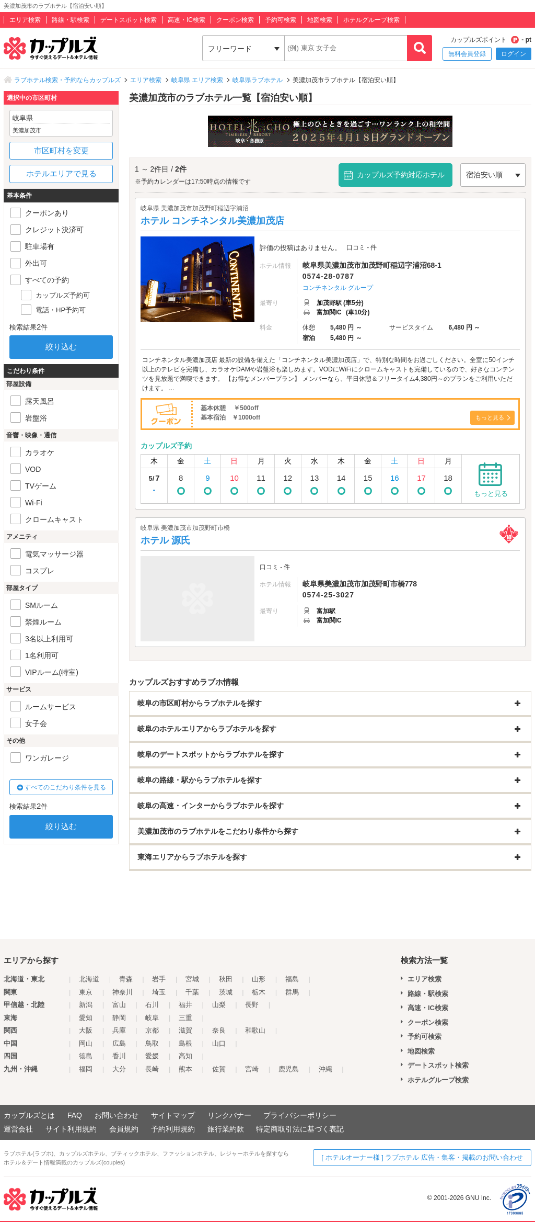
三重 (185, 1018)
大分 (119, 1069)
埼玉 (159, 992)
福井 (185, 1005)
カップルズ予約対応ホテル (401, 175)
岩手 (159, 979)
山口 (219, 1043)
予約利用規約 (173, 1129)
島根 (185, 1043)
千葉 (192, 992)
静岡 (119, 1018)
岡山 (85, 1043)
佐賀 (219, 1069)
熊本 (185, 1069)
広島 (119, 1043)
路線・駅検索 (70, 20)
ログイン (513, 54)
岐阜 (152, 1018)
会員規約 (123, 1129)
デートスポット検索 (128, 20)
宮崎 (252, 1069)
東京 (85, 992)
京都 (152, 1030)
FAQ (74, 1115)
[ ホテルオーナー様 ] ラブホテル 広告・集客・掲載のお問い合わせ (422, 1157)
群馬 (292, 992)
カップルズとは (29, 1115)
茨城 (225, 992)
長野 (252, 1005)
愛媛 (152, 1056)
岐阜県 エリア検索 (197, 80)
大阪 (85, 1030)
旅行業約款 (225, 1129)
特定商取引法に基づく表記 (300, 1129)
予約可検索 (280, 20)
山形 (258, 979)
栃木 (258, 992)
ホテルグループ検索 (371, 20)
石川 (152, 1005)
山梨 (219, 1005)
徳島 (85, 1056)
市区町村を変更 (61, 150)
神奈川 (122, 992)
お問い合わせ (116, 1115)
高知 (185, 1056)
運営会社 (18, 1129)
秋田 (225, 979)
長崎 (152, 1069)
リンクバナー (229, 1115)
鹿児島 (288, 1069)
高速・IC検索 (186, 20)
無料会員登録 (467, 54)
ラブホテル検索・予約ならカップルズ (67, 80)
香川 (119, 1056)
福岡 (85, 1069)
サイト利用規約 (71, 1129)
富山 (119, 1005)
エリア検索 (25, 20)
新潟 (85, 1005)
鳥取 (152, 1043)
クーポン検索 (235, 20)
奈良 (219, 1030)
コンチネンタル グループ (338, 287)
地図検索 (319, 20)
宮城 (192, 979)
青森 (126, 979)
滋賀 (185, 1030)
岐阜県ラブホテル (257, 80)
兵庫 (119, 1030)
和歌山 (255, 1030)
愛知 (85, 1018)
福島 (292, 979)
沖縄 (325, 1069)
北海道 (89, 979)
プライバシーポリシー (299, 1115)
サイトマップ (173, 1115)
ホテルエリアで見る (61, 173)
